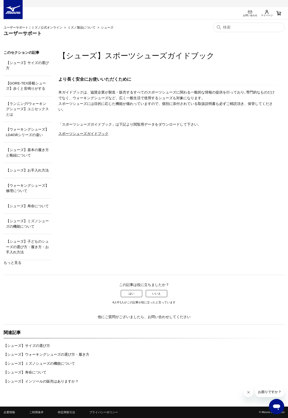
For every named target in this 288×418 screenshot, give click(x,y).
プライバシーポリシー (103, 412)
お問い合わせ (158, 317)
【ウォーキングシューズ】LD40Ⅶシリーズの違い (27, 132)
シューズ (107, 27)
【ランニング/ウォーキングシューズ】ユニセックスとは (27, 109)
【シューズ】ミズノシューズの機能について (27, 223)
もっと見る (12, 263)
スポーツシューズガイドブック (83, 134)
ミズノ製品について (82, 27)
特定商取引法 (66, 412)
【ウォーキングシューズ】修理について (27, 188)
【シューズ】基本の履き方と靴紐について (27, 152)
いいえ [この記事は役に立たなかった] (156, 293)
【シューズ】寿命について (27, 206)
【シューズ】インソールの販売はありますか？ (41, 381)
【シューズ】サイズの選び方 (27, 65)
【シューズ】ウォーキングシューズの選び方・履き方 (46, 354)
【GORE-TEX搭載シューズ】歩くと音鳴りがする (26, 86)
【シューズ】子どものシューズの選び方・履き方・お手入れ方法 (27, 246)
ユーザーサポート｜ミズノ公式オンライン (33, 27)
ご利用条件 (36, 412)
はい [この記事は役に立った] (131, 293)
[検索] (249, 27)
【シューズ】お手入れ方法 (27, 170)
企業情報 (9, 412)
